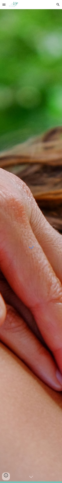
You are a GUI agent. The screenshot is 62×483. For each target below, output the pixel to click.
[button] (4, 4)
